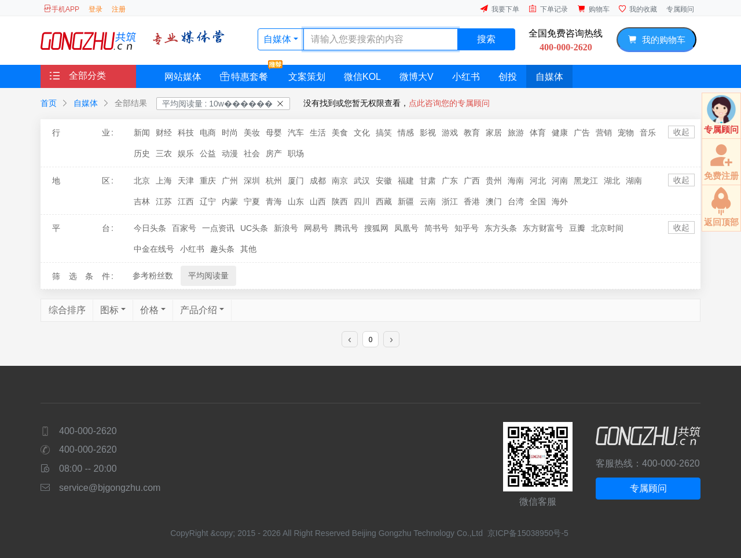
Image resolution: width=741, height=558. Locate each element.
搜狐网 (376, 228)
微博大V (416, 77)
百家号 (184, 228)
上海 (164, 180)
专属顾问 (680, 9)
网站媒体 (182, 77)
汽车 (296, 132)
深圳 (252, 180)
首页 (49, 103)
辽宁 (208, 201)
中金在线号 (154, 249)
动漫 (230, 153)
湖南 (634, 180)
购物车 (593, 9)
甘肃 (428, 180)
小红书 (466, 77)
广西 (472, 180)
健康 (560, 132)
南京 (340, 180)
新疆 (406, 201)
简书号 (436, 228)
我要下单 (499, 9)
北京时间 (607, 228)
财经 (164, 132)
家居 (494, 132)
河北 (538, 180)
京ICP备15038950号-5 (528, 533)
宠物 (626, 132)
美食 (340, 132)
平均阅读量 (208, 275)
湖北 (612, 180)
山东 (296, 201)
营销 (604, 132)
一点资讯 (218, 228)
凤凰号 (406, 228)
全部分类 (78, 75)
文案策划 (306, 77)
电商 (208, 132)
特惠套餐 (248, 73)
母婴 (274, 132)
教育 (472, 132)
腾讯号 (346, 228)
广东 (450, 180)
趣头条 (222, 249)
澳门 (494, 201)
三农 (164, 153)
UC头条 (254, 228)
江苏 (164, 201)
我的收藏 (638, 9)
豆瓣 (577, 228)
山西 (318, 201)
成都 (318, 180)
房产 (274, 153)
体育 (538, 132)
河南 (560, 180)
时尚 (230, 132)
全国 (538, 201)
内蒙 (230, 201)
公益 (208, 153)
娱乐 (186, 153)
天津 (186, 180)
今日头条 (150, 228)
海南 (516, 180)
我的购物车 (656, 40)
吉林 (142, 201)
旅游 (516, 132)
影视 (428, 132)
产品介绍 (198, 310)
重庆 (208, 180)
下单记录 (548, 9)
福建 (406, 180)
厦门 (296, 180)
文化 (362, 132)
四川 (362, 201)
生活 (318, 132)
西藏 (384, 201)
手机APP (61, 9)
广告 (582, 132)
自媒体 (278, 39)
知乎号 (466, 228)
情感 (406, 132)
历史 (142, 153)
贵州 (494, 180)
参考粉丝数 (153, 275)
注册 (119, 9)
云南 (428, 201)
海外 (560, 201)
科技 (186, 132)
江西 (186, 201)
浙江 (450, 201)
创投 (507, 77)
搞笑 (384, 132)
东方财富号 (543, 228)
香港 (472, 201)
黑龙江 (586, 180)
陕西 (340, 201)
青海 (274, 201)
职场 (296, 153)
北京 (142, 180)
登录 (95, 9)
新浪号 (286, 228)
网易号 (316, 228)
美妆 (252, 132)
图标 (109, 310)
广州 (230, 180)
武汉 (362, 180)
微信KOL (362, 77)
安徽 (384, 180)
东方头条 (501, 228)
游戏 (450, 132)
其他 (248, 249)
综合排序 (67, 310)
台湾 (516, 201)
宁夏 (252, 201)
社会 (252, 153)
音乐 (648, 132)
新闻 (142, 132)
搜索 (486, 39)
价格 (149, 310)
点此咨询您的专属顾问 (449, 103)
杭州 (274, 180)
